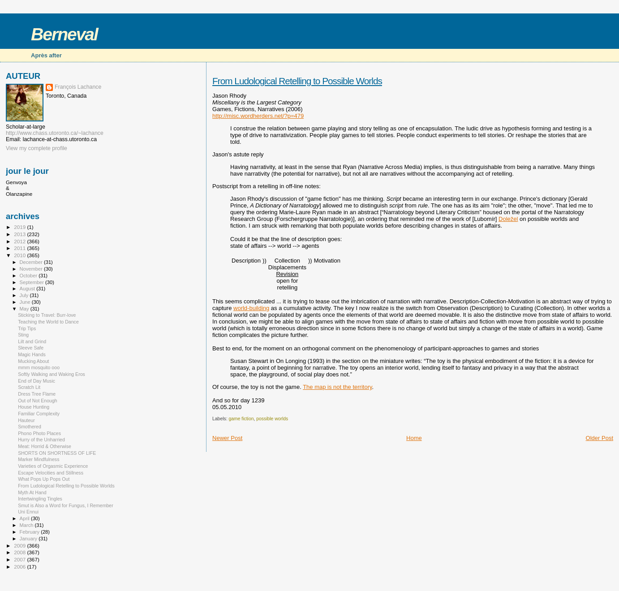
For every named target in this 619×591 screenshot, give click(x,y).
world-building (251, 308)
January (29, 538)
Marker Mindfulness (38, 459)
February (30, 532)
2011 (20, 248)
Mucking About (33, 361)
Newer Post (227, 438)
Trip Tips (27, 328)
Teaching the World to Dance (48, 321)
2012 (20, 241)
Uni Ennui (28, 511)
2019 (20, 227)
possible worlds (272, 418)
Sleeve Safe (30, 347)
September (33, 282)
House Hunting (33, 407)
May (25, 308)
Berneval (64, 34)
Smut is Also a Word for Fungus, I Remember (65, 505)
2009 (20, 545)
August (28, 288)
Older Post (599, 438)
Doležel (508, 219)
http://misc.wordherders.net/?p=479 (258, 115)
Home (414, 438)
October (29, 275)
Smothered (29, 426)
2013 (20, 234)
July (25, 295)
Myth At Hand (32, 492)
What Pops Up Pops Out (43, 479)
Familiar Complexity (39, 413)
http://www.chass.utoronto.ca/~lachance (54, 133)
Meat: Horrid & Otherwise (44, 446)
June (26, 302)
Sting (23, 334)
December (32, 262)
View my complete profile (36, 148)
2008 (20, 552)
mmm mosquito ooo (39, 367)
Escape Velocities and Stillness (50, 472)
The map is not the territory (337, 387)
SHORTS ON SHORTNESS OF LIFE (57, 453)
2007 (20, 559)
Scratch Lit (29, 387)
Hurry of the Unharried (41, 439)
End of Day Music (36, 381)
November (32, 269)
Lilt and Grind (32, 341)
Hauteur (26, 420)
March (27, 525)
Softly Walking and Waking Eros (51, 374)
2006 (20, 566)
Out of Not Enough (37, 400)
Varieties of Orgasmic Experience (53, 466)
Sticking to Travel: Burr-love (47, 315)
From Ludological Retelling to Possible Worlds (297, 81)
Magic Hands (32, 354)
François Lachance (78, 87)
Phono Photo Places (39, 433)
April (25, 518)
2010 (20, 255)
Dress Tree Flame (37, 394)
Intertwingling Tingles (40, 498)
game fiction (241, 418)
